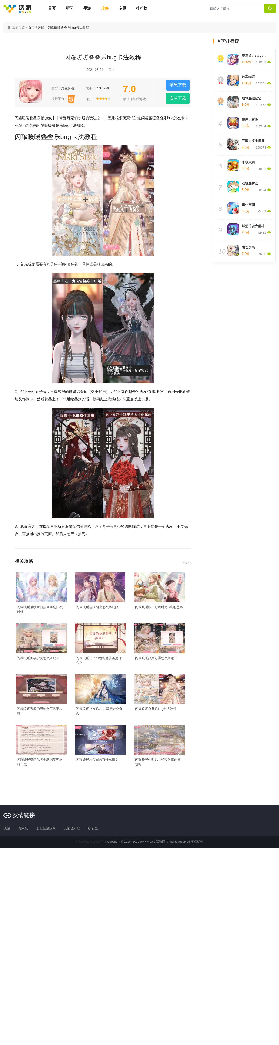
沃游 (6, 828)
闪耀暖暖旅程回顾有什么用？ (97, 759)
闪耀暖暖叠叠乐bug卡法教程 (155, 709)
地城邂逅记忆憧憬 (255, 98)
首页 (52, 8)
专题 (122, 8)
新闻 (69, 8)
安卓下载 (177, 98)
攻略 (105, 8)
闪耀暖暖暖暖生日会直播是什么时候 (40, 609)
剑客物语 (248, 77)
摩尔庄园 (248, 205)
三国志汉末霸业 (253, 141)
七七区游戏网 (46, 828)
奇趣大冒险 (250, 119)
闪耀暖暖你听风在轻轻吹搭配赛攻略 (158, 762)
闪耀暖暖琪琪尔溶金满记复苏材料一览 (40, 762)
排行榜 (141, 8)
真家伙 (23, 828)
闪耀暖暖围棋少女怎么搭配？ (38, 658)
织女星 (93, 828)
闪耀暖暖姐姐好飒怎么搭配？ (156, 658)
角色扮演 (67, 88)
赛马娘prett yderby (256, 56)
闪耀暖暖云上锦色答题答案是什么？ (99, 660)
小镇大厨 (248, 162)
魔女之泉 (248, 247)
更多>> (186, 562)
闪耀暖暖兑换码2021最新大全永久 (99, 711)
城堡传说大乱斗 (253, 226)
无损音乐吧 (72, 828)
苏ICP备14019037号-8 (91, 841)
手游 (87, 8)
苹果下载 (177, 85)
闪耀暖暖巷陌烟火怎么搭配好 (97, 607)
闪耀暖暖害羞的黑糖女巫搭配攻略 (40, 711)
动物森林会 (250, 183)
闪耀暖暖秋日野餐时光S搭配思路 (159, 607)
